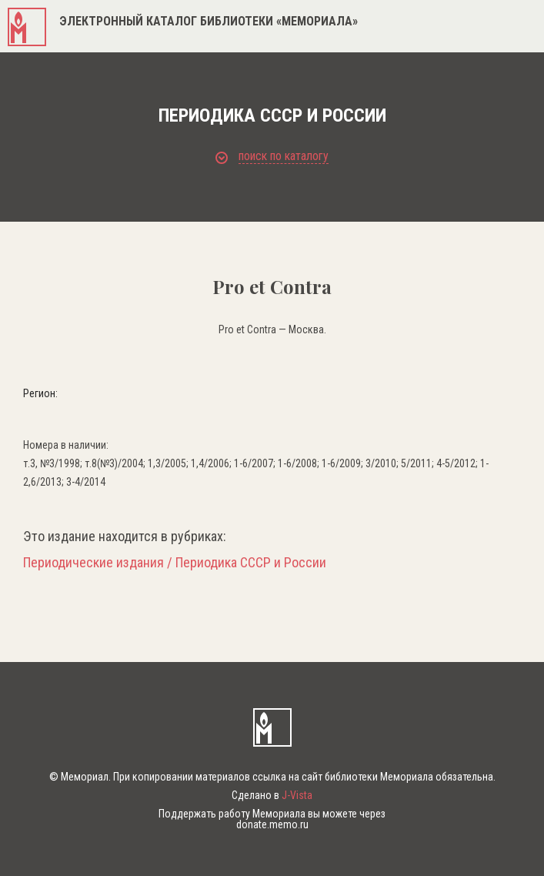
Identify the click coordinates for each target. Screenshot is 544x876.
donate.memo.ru (272, 824)
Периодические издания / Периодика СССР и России (174, 563)
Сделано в (272, 795)
